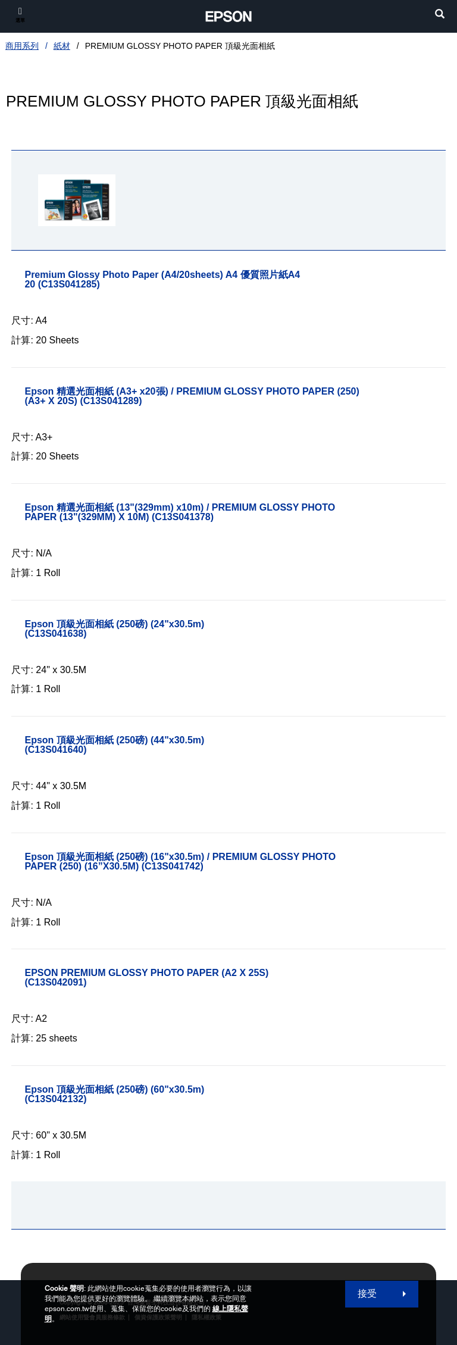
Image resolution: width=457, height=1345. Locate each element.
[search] (439, 15)
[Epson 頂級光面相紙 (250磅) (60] (146, 1094)
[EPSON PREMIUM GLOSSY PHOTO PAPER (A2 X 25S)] (178, 978)
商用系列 (22, 46)
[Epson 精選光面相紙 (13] (234, 512)
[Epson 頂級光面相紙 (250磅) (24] (146, 629)
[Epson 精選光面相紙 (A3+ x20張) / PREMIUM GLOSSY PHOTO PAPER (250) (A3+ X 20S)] (234, 396)
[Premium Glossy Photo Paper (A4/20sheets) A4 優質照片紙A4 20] (200, 279)
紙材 (62, 46)
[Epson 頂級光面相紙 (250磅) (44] (146, 745)
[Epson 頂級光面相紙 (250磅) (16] (234, 861)
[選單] (20, 14)
